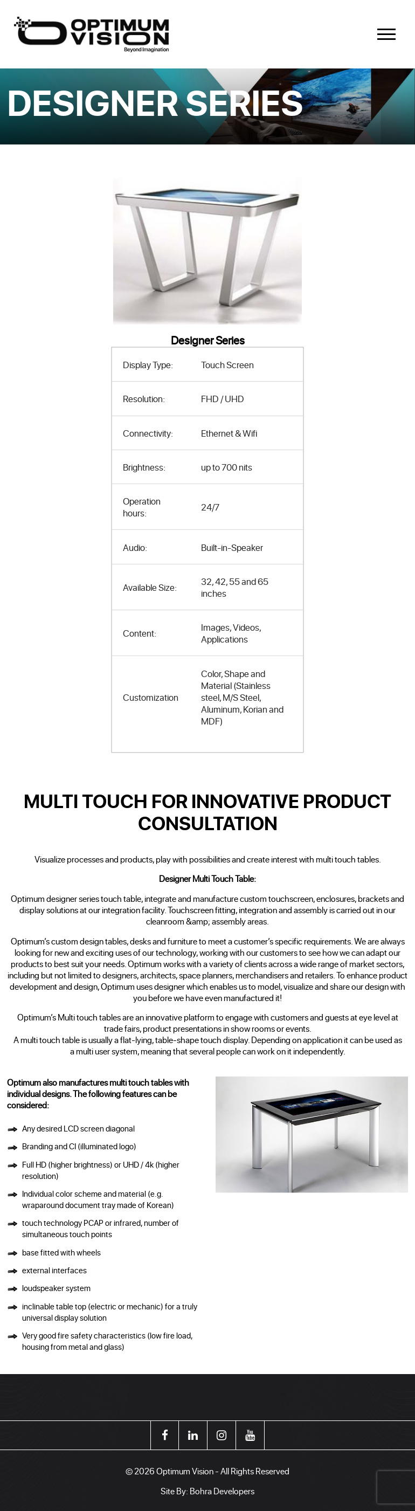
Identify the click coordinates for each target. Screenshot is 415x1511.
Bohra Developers (222, 1490)
